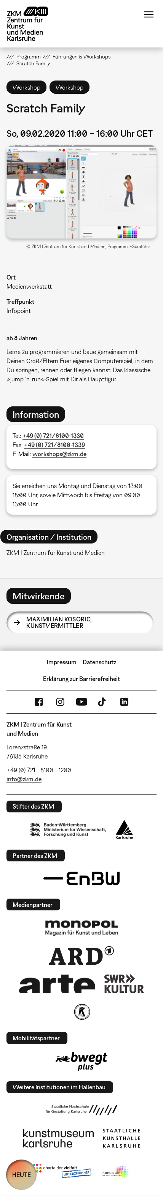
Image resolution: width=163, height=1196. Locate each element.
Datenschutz (99, 662)
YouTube (81, 702)
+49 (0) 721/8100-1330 (53, 435)
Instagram (60, 702)
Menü (149, 14)
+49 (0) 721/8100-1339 (54, 444)
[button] (81, 192)
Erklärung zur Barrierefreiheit (81, 678)
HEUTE (21, 1174)
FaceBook (38, 702)
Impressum (62, 662)
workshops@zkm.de (59, 453)
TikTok (102, 702)
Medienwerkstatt (29, 286)
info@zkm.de (24, 779)
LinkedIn (124, 702)
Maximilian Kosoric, (59, 622)
